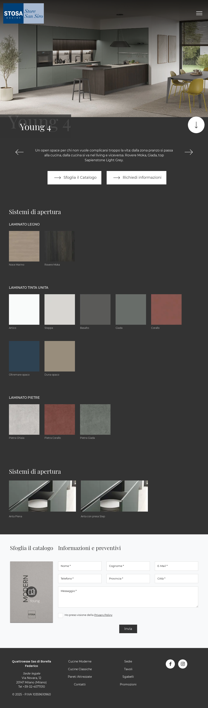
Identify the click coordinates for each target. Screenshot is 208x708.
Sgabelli (128, 677)
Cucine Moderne (79, 661)
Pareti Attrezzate (80, 677)
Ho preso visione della (88, 615)
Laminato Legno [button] (24, 224)
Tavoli (128, 669)
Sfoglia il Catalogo (74, 178)
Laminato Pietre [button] (24, 398)
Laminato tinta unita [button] (28, 288)
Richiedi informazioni (136, 178)
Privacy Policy (103, 615)
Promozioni (128, 684)
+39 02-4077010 (34, 686)
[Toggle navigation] (199, 13)
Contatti (80, 684)
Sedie (128, 661)
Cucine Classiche (80, 669)
